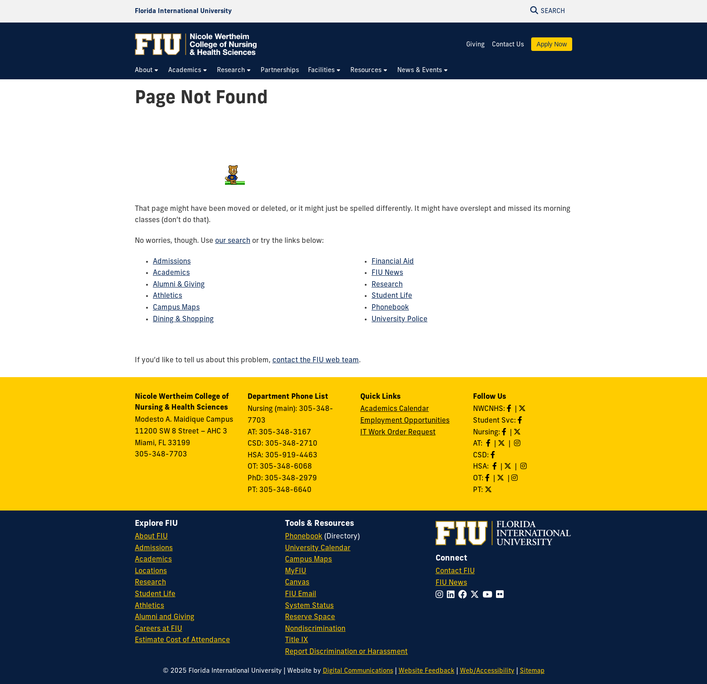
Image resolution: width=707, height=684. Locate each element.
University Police (399, 319)
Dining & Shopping (183, 319)
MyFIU (295, 571)
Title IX (296, 640)
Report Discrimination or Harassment (346, 652)
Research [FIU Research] (150, 582)
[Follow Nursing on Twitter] (518, 432)
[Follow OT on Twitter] (501, 478)
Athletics (167, 296)
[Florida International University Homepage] (183, 11)
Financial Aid (393, 261)
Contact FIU (455, 571)
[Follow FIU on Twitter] (476, 595)
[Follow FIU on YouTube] (489, 595)
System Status (309, 606)
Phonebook (390, 307)
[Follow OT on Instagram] (515, 478)
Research (387, 284)
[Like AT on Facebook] (489, 443)
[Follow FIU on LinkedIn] (452, 595)
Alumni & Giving (179, 284)
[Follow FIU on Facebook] (464, 595)
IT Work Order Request (398, 432)
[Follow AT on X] (502, 443)
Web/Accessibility (487, 671)
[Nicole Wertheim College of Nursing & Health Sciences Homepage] (196, 44)
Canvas (297, 582)
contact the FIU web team (315, 360)
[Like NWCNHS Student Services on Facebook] (521, 420)
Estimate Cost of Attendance (182, 640)
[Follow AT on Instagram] (518, 443)
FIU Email (300, 594)
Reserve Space (310, 617)
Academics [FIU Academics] (153, 559)
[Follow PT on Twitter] (489, 490)
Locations (151, 571)
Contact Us (508, 44)
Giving (475, 44)
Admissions (172, 261)
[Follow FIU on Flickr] (501, 595)
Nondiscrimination (315, 629)
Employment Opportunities (405, 420)
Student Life (392, 296)
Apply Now (552, 44)
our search (232, 241)
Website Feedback (426, 671)
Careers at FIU (158, 629)
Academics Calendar (394, 409)
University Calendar (317, 548)
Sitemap (532, 671)
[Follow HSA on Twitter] (508, 466)
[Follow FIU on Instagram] (441, 595)
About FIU (151, 536)
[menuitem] (147, 70)
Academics (171, 273)
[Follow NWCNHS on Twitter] (523, 409)
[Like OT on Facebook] (488, 478)
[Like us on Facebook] (494, 455)
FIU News (387, 273)
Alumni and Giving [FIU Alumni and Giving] (164, 617)
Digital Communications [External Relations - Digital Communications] (358, 671)
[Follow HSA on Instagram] (524, 466)
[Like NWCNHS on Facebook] (510, 409)
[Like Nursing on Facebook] (505, 432)
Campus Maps (176, 307)
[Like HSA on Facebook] (495, 466)
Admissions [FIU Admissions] (154, 548)
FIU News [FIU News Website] (451, 583)
